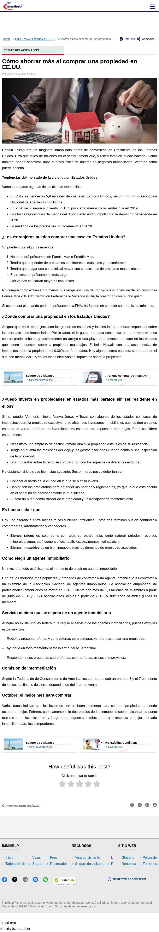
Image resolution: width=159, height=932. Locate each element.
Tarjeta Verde (15, 864)
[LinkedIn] (27, 899)
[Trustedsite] (65, 903)
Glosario (128, 858)
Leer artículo (115, 380)
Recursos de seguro (90, 882)
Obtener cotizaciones (41, 380)
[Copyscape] (127, 898)
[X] (16, 899)
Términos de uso (134, 876)
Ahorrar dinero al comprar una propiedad (85, 38)
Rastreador (45, 858)
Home (6, 38)
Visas (9, 870)
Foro (8, 882)
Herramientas (47, 876)
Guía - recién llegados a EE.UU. (35, 38)
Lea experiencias (88, 870)
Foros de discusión (89, 876)
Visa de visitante (87, 858)
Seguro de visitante (90, 864)
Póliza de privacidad (137, 870)
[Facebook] (6, 899)
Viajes (42, 870)
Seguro (11, 876)
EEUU (42, 864)
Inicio (9, 858)
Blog (40, 882)
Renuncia (129, 864)
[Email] (37, 899)
